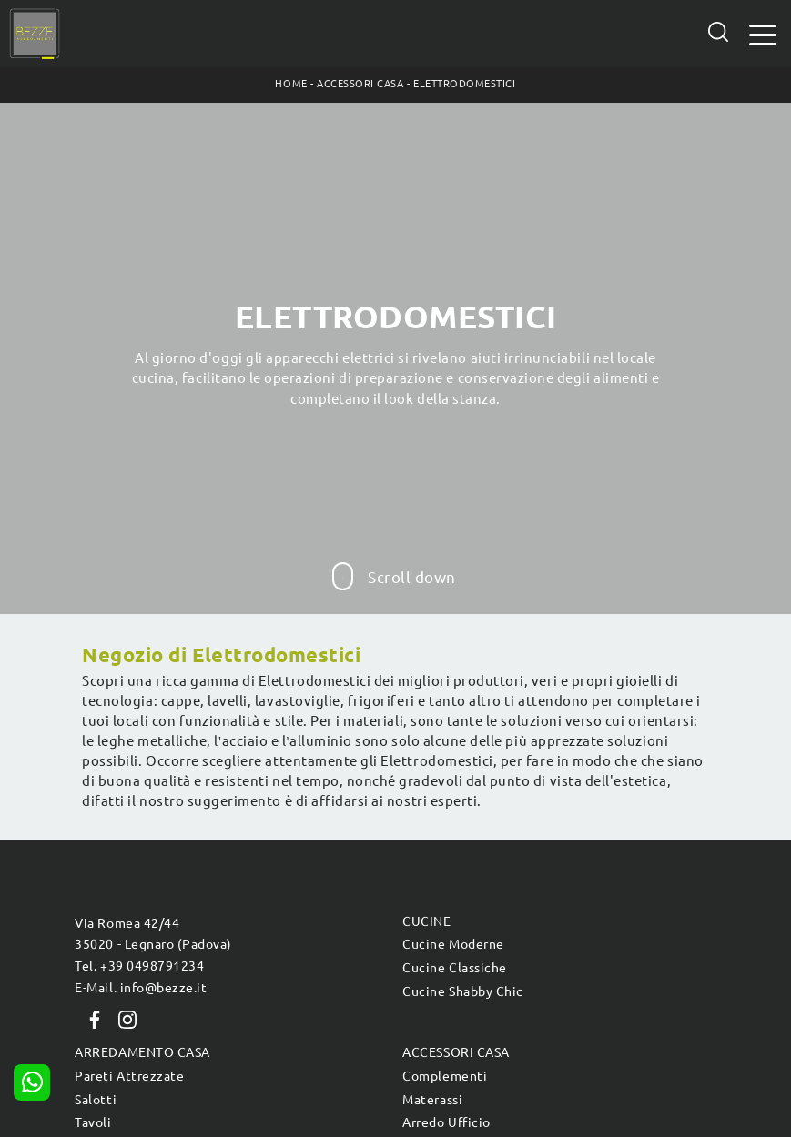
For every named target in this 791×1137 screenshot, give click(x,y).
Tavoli (93, 1122)
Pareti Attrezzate (129, 1076)
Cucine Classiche (454, 968)
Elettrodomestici (464, 83)
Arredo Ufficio (446, 1122)
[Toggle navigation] (763, 33)
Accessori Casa (360, 83)
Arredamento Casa (142, 1052)
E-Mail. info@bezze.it (141, 988)
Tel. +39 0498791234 (139, 966)
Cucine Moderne (452, 944)
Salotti (96, 1099)
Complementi (444, 1076)
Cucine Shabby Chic (462, 991)
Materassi (432, 1099)
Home (291, 83)
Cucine (426, 921)
